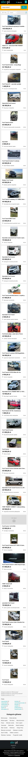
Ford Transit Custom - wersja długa (11, 65)
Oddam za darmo (14, 732)
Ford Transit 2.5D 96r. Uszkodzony (11, 410)
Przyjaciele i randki (17, 735)
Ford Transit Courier (7, 430)
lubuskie (16, 704)
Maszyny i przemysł (6, 730)
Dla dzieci (12, 720)
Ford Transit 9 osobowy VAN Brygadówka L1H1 (14, 353)
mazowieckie (4, 701)
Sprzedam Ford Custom (8, 257)
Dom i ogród (19, 723)
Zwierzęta (3, 725)
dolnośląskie (4, 709)
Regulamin (13, 745)
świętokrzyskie (18, 709)
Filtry (4, 12)
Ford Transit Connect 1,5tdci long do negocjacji (15, 564)
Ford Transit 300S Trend (8, 218)
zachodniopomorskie (19, 703)
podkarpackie (18, 707)
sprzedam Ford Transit (8, 603)
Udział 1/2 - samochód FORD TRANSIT (12, 45)
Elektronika (11, 725)
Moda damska (12, 718)
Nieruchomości (20, 720)
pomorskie (3, 706)
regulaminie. (17, 755)
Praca (2, 723)
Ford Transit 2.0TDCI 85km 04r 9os (11, 372)
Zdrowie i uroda (10, 723)
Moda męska (4, 720)
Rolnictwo (12, 727)
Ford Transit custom (7, 122)
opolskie (16, 706)
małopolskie (4, 703)
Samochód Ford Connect (9, 103)
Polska (2, 699)
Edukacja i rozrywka (18, 730)
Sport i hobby (4, 732)
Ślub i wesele (4, 727)
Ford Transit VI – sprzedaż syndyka (11, 84)
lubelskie (17, 701)
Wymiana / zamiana (6, 735)
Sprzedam (5, 141)
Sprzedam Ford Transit (8, 314)
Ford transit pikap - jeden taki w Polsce (12, 334)
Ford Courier (5, 449)
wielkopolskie (4, 704)
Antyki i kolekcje (20, 725)
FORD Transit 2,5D (7, 583)
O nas (13, 747)
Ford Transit (5, 641)
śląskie (2, 707)
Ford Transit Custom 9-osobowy (10, 161)
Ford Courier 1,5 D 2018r (8, 526)
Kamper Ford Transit (7, 180)
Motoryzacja (4, 718)
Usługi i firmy (20, 727)
